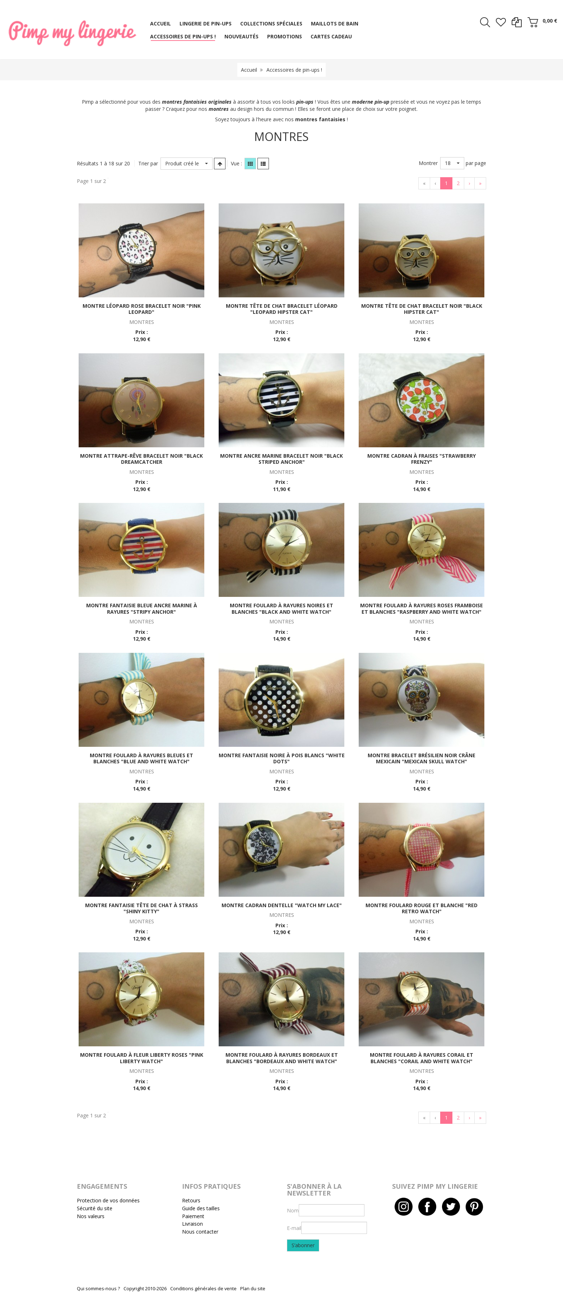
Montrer (428, 163)
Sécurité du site (94, 1208)
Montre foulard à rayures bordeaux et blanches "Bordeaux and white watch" (281, 1058)
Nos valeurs (90, 1216)
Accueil (249, 69)
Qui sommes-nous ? (98, 1289)
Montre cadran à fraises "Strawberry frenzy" (421, 459)
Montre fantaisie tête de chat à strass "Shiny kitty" (141, 908)
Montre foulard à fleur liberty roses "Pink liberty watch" (141, 1058)
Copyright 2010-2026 (145, 1289)
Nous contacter (200, 1231)
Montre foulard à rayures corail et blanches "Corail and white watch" (421, 1058)
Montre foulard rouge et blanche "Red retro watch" (422, 908)
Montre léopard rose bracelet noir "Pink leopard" (142, 309)
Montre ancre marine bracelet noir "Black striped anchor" (281, 459)
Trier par (148, 163)
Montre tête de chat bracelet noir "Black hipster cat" (421, 309)
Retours (191, 1200)
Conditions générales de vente (203, 1289)
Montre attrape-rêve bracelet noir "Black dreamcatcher (141, 459)
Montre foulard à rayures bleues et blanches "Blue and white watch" (141, 758)
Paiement (193, 1216)
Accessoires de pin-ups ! (294, 69)
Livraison (192, 1223)
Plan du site (252, 1289)
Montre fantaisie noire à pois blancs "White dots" (282, 758)
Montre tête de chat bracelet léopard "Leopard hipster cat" (282, 309)
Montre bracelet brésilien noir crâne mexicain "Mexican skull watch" (421, 758)
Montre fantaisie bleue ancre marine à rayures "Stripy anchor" (141, 608)
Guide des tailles (201, 1208)
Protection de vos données (108, 1200)
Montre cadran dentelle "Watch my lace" (282, 905)
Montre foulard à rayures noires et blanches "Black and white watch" (281, 608)
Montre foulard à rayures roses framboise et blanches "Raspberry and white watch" (421, 608)
